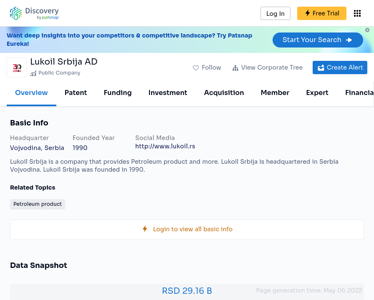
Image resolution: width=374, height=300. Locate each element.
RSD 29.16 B (187, 291)
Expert (317, 92)
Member (275, 92)
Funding (117, 92)
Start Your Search (318, 39)
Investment (168, 92)
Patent (76, 92)
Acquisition (224, 92)
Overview (31, 92)
